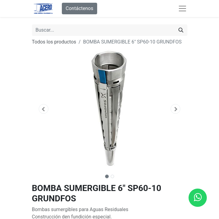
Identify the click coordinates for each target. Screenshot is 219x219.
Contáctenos (80, 8)
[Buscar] (181, 30)
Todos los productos (54, 42)
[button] (43, 108)
